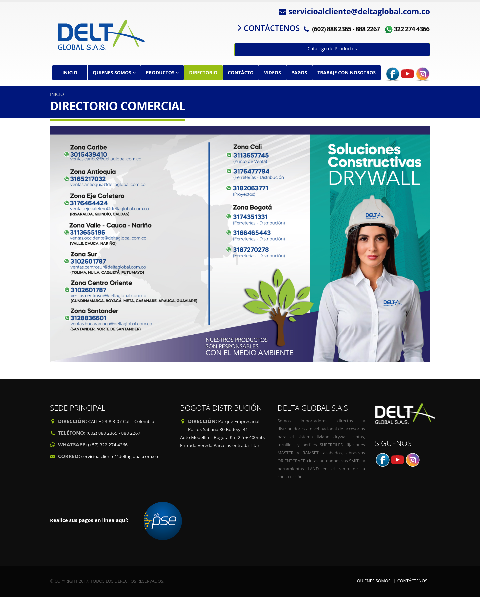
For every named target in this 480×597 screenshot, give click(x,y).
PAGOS (299, 72)
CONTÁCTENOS (412, 581)
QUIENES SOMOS (114, 72)
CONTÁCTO (241, 72)
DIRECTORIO (203, 72)
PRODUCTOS (162, 72)
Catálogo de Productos (332, 48)
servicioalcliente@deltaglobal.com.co (119, 456)
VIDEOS (272, 72)
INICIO (69, 72)
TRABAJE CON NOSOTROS (346, 72)
